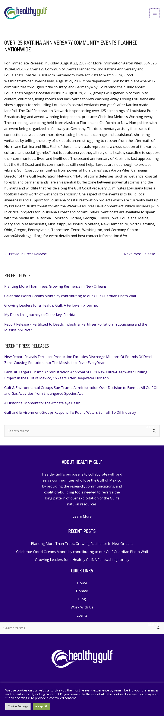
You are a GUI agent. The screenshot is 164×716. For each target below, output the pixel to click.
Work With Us (82, 610)
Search (151, 430)
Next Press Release (141, 257)
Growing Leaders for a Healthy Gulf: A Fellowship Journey (51, 308)
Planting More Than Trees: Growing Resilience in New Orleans (55, 289)
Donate (82, 594)
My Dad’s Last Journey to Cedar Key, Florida (39, 318)
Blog (82, 602)
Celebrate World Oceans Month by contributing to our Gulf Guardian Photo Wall (70, 299)
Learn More (82, 519)
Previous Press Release (26, 257)
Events (82, 618)
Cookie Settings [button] (18, 706)
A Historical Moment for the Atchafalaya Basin (42, 406)
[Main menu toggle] (155, 15)
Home (82, 586)
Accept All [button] (41, 706)
